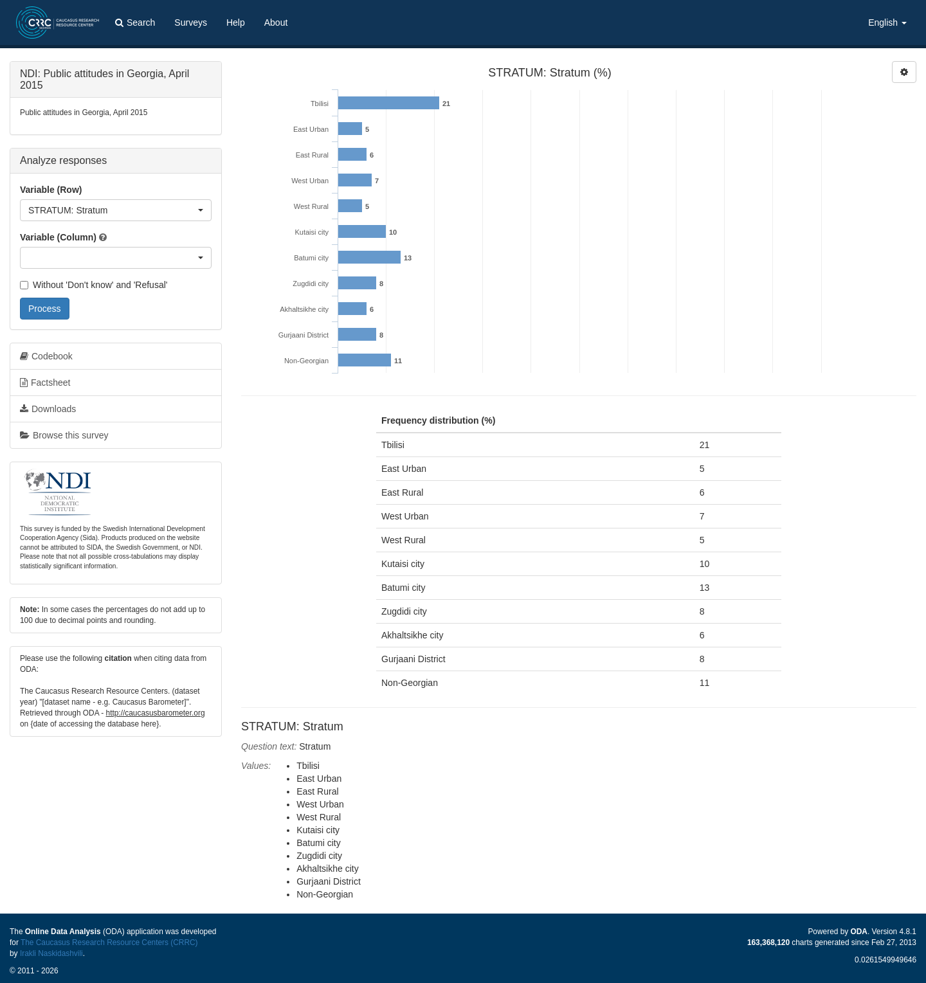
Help (235, 22)
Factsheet (45, 382)
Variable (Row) (51, 190)
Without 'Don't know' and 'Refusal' (93, 285)
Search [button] (135, 22)
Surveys (190, 22)
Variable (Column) (58, 237)
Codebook (46, 356)
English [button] (887, 22)
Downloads (48, 409)
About (276, 22)
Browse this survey (64, 435)
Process (44, 308)
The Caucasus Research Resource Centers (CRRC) (109, 942)
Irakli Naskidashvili (51, 953)
